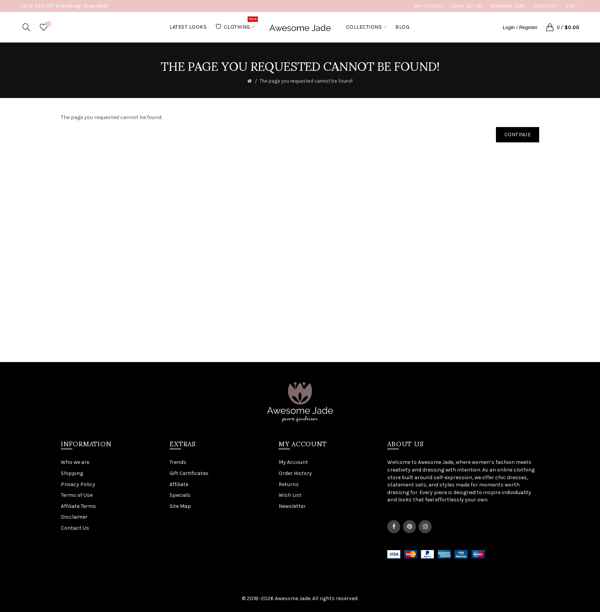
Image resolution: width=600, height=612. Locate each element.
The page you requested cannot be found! (306, 81)
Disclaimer (74, 517)
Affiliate (179, 484)
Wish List (290, 495)
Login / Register (520, 27)
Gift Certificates (189, 473)
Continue (517, 134)
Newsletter (292, 506)
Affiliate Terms (78, 506)
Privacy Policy (78, 484)
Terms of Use (77, 495)
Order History (295, 473)
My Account (429, 6)
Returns (289, 484)
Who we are (75, 462)
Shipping (72, 473)
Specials (180, 495)
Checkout (545, 6)
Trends (178, 462)
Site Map (180, 506)
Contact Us (75, 528)
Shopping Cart (507, 6)
